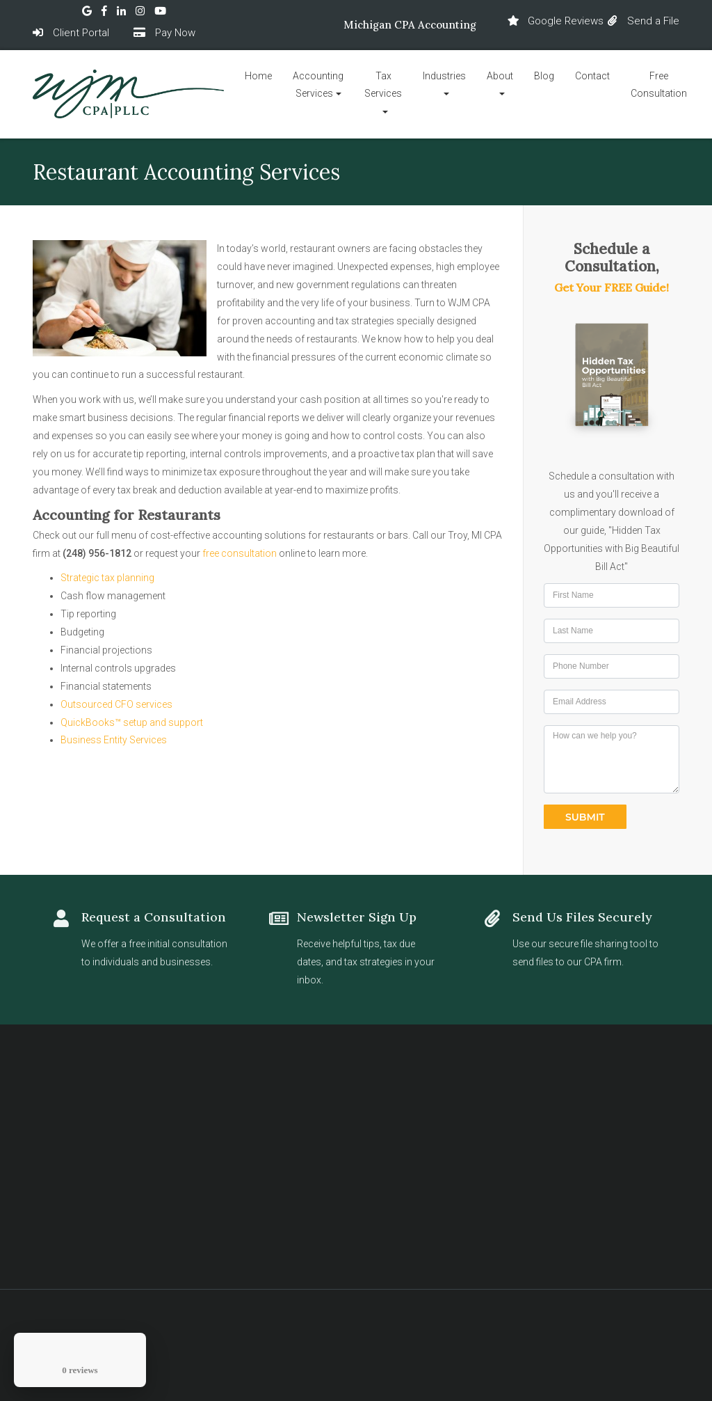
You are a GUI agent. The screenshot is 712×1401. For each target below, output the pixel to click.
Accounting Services (318, 85)
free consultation (239, 553)
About (500, 75)
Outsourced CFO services (116, 704)
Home (258, 75)
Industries (444, 75)
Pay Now (164, 32)
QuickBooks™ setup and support (131, 722)
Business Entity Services (113, 739)
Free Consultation (659, 85)
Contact (592, 75)
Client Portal (71, 32)
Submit (585, 817)
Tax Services (383, 85)
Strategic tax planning (107, 577)
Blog (544, 75)
